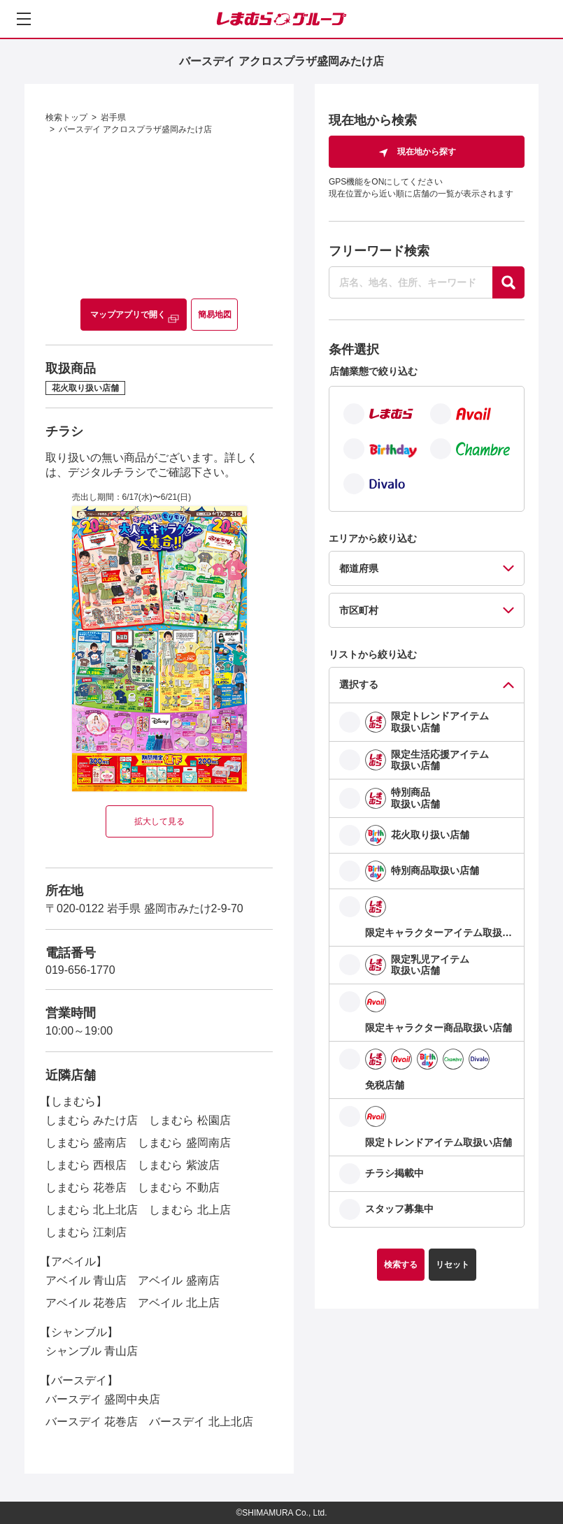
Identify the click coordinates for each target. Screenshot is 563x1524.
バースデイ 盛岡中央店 (102, 1399)
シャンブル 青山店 (91, 1351)
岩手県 (113, 117)
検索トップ (66, 117)
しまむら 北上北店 (91, 1210)
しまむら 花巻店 (86, 1187)
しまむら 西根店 (86, 1165)
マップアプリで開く (128, 314)
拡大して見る (159, 821)
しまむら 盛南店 (86, 1143)
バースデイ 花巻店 (91, 1422)
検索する (401, 1265)
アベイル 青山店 (86, 1280)
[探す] (508, 282)
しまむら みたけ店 (91, 1120)
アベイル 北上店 (178, 1303)
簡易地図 (214, 314)
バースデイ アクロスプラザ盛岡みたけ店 (135, 129)
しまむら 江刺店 (86, 1232)
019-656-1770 (80, 970)
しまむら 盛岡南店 (184, 1143)
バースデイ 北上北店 (200, 1422)
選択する (358, 684)
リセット (452, 1265)
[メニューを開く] (23, 18)
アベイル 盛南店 (178, 1280)
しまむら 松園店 (189, 1120)
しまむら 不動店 (178, 1187)
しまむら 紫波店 (178, 1165)
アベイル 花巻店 (86, 1303)
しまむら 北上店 (189, 1210)
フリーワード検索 (379, 251)
